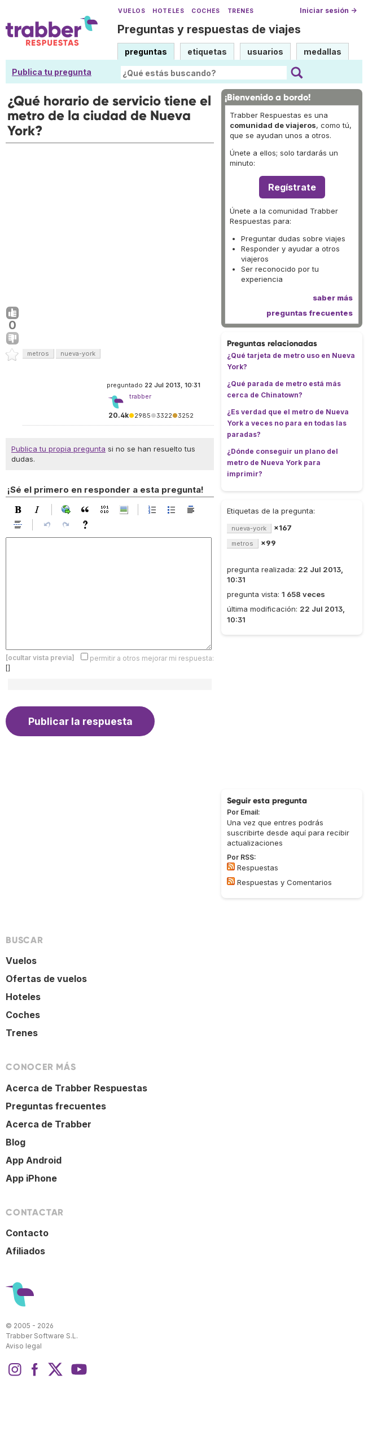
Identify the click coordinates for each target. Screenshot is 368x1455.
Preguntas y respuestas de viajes (209, 29)
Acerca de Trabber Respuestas (76, 1088)
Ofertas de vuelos (46, 978)
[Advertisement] (110, 222)
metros (38, 353)
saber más (333, 297)
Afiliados (25, 1251)
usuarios (265, 51)
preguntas (146, 51)
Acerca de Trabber (48, 1124)
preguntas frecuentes (309, 312)
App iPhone (31, 1178)
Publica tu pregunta (51, 72)
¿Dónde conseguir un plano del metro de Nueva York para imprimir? (282, 462)
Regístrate (292, 187)
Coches (205, 11)
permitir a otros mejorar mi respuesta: (152, 657)
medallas (322, 51)
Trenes (240, 11)
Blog (15, 1142)
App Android (34, 1160)
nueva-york (77, 353)
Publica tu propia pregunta (58, 448)
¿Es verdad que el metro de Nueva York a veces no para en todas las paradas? (288, 423)
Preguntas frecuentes (56, 1106)
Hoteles (168, 11)
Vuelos (131, 11)
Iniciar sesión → (328, 10)
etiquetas (207, 51)
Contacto (27, 1233)
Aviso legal (24, 1346)
